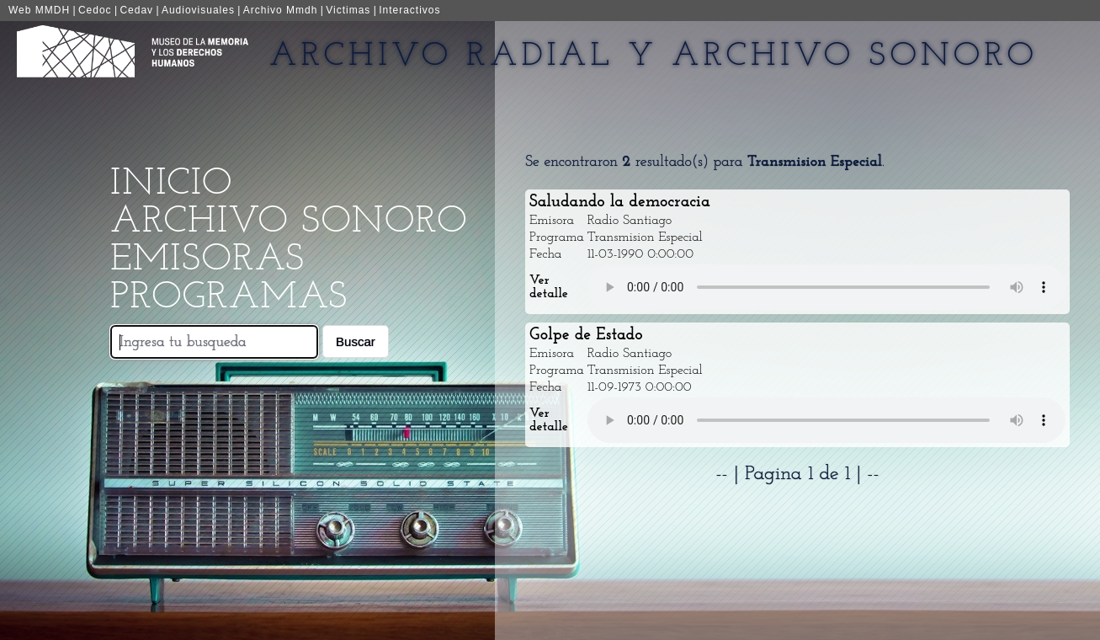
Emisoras (207, 260)
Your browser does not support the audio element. (826, 287)
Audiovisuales (198, 10)
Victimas (348, 10)
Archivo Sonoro (288, 222)
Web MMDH (39, 10)
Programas (229, 298)
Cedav (136, 10)
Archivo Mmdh (280, 10)
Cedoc (95, 10)
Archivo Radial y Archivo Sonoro (653, 56)
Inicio (171, 184)
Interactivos (409, 10)
